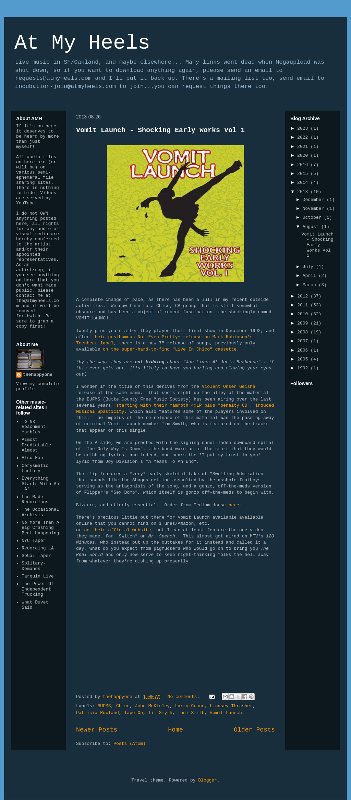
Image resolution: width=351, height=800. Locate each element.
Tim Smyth (160, 712)
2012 (304, 296)
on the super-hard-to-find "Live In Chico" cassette (170, 349)
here (234, 505)
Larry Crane (190, 706)
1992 (304, 368)
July (309, 266)
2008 (304, 332)
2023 (304, 128)
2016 (304, 164)
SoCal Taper (36, 555)
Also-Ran (32, 457)
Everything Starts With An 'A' (40, 484)
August (312, 226)
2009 (304, 323)
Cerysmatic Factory (35, 468)
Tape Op (133, 712)
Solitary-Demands (34, 566)
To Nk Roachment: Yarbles (35, 427)
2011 (304, 305)
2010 (304, 314)
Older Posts (254, 729)
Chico (123, 706)
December (315, 199)
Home (175, 729)
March (311, 285)
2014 (304, 182)
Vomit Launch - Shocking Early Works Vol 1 (160, 130)
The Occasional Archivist (40, 512)
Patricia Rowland (97, 712)
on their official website (117, 530)
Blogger (207, 780)
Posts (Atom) (129, 743)
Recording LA (38, 548)
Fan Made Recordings (35, 499)
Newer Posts (96, 729)
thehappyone (37, 374)
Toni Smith (191, 712)
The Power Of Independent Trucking (38, 589)
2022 (304, 137)
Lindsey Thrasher (231, 706)
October (313, 217)
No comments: (185, 696)
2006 (304, 350)
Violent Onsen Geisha (228, 386)
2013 (304, 191)
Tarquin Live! (39, 576)
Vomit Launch (226, 712)
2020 (304, 155)
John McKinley (152, 706)
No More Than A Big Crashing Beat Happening (40, 528)
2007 (304, 341)
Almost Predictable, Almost (38, 445)
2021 (304, 146)
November (315, 208)
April (311, 275)
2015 (304, 173)
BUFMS (104, 706)
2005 (304, 359)
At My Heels (82, 43)
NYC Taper (34, 540)
